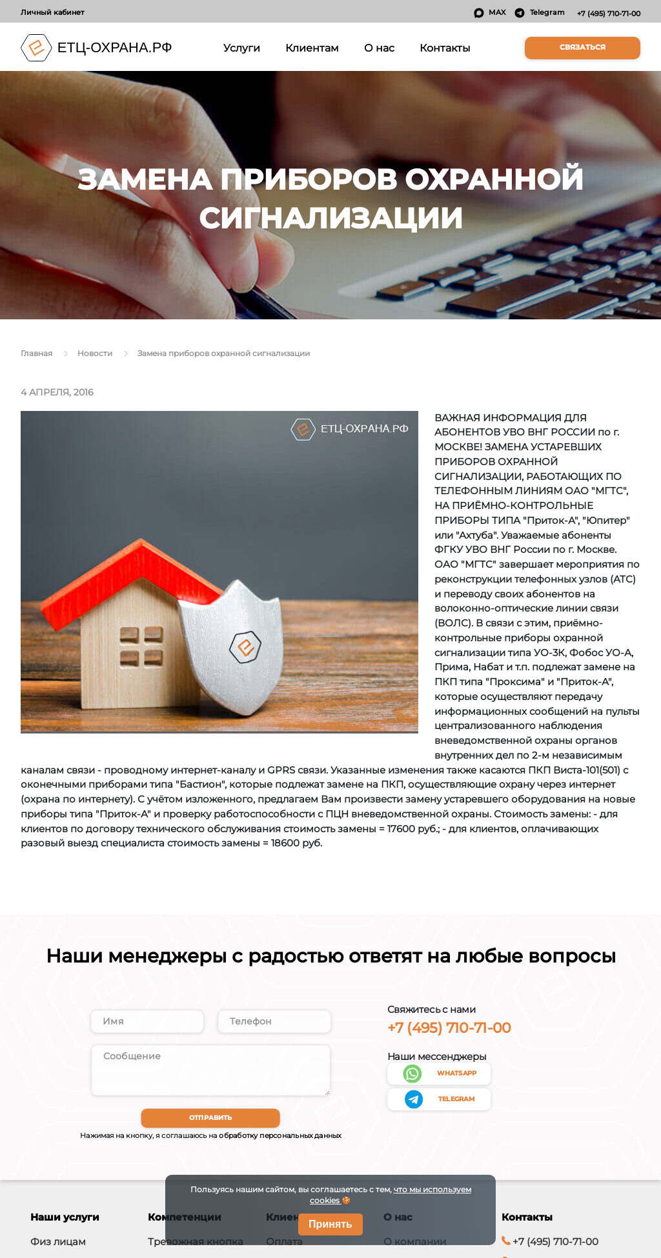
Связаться (582, 47)
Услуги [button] (244, 46)
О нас (379, 47)
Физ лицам (58, 1249)
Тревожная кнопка (195, 1249)
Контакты (445, 47)
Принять (330, 1224)
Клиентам (312, 47)
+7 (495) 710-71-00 (608, 13)
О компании (414, 1249)
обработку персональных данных (280, 1143)
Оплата (284, 1249)
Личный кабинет (52, 12)
